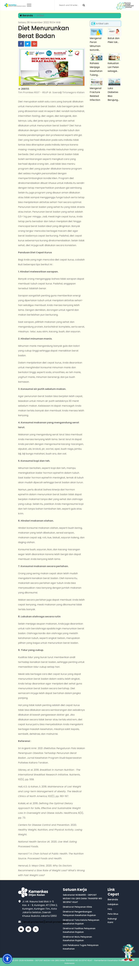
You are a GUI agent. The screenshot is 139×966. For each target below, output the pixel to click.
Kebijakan (113, 904)
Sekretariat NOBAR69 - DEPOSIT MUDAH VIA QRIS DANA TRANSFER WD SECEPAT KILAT (82, 898)
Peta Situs (113, 913)
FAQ (110, 909)
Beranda (26, 15)
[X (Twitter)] (36, 929)
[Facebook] (28, 929)
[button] (7, 958)
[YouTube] (21, 929)
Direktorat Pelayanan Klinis (77, 906)
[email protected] (33, 922)
